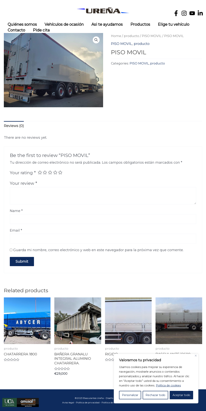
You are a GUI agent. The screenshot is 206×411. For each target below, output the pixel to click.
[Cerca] (196, 356)
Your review (23, 183)
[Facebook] (176, 13)
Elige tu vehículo (173, 24)
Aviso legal (68, 402)
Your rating (23, 172)
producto (131, 36)
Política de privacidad (87, 402)
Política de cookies (168, 385)
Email (16, 230)
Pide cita (41, 30)
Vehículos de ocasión (64, 24)
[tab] (14, 126)
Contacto (16, 30)
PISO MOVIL (151, 36)
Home (116, 36)
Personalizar (130, 395)
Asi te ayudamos (107, 24)
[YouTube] (192, 13)
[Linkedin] (200, 13)
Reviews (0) (14, 126)
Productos (140, 24)
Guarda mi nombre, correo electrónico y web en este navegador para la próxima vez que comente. (98, 250)
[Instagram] (184, 13)
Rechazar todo (155, 395)
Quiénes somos (22, 24)
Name (16, 211)
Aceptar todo (181, 395)
